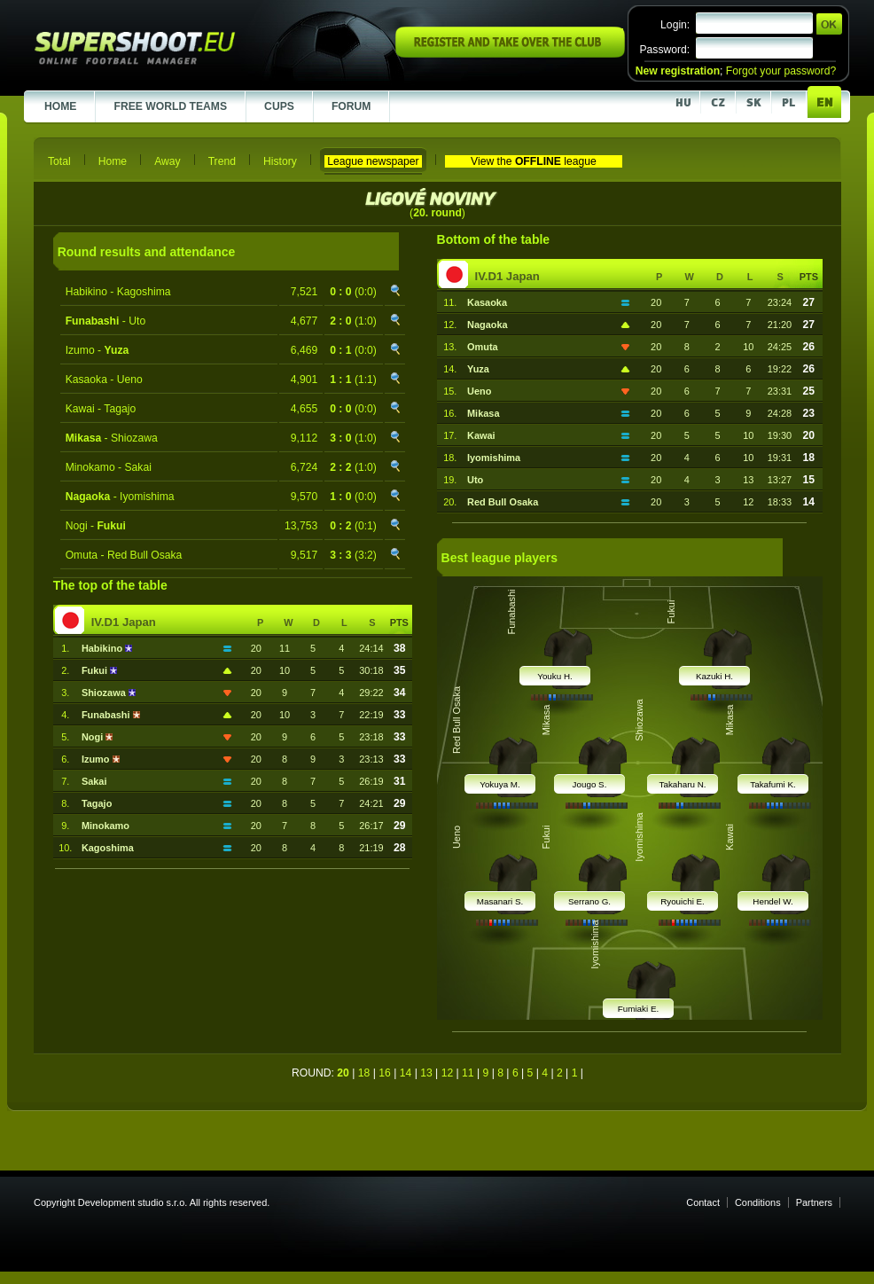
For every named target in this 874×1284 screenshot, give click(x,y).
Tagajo (97, 803)
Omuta (482, 346)
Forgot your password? (781, 71)
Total (59, 161)
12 (447, 1073)
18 (364, 1073)
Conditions (758, 1202)
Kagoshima (108, 847)
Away (167, 161)
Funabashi (107, 714)
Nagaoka (487, 324)
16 (384, 1073)
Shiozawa (105, 692)
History (280, 161)
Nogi (93, 737)
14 (406, 1073)
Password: (664, 49)
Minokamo (105, 825)
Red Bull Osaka (502, 502)
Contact (703, 1202)
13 (426, 1073)
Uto (475, 479)
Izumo (97, 759)
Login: (675, 25)
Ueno (479, 391)
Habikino (103, 648)
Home (112, 161)
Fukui (96, 670)
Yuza (478, 369)
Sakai (94, 781)
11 (468, 1073)
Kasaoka (487, 302)
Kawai (481, 435)
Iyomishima (493, 457)
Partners (814, 1202)
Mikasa (483, 413)
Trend (222, 161)
